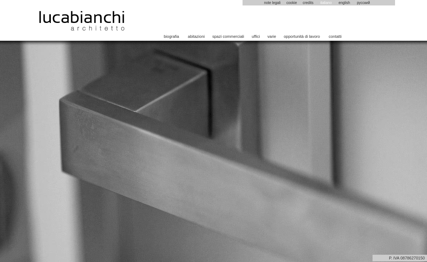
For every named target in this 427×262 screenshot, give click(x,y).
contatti (335, 36)
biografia (171, 36)
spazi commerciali (228, 36)
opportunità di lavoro (302, 36)
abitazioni (196, 36)
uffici (256, 36)
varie (272, 36)
